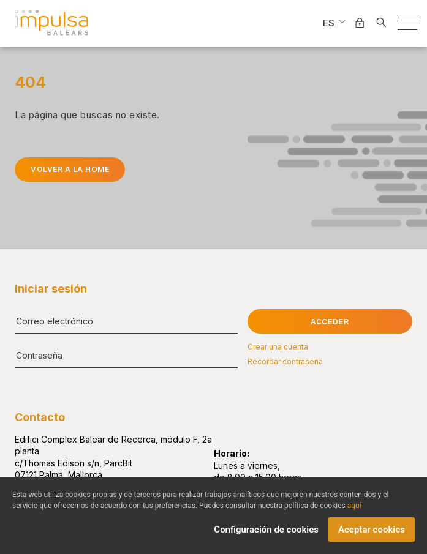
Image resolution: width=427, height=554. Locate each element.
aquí (354, 510)
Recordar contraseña (285, 361)
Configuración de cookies (266, 534)
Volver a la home (70, 169)
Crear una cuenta (278, 347)
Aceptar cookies (371, 534)
